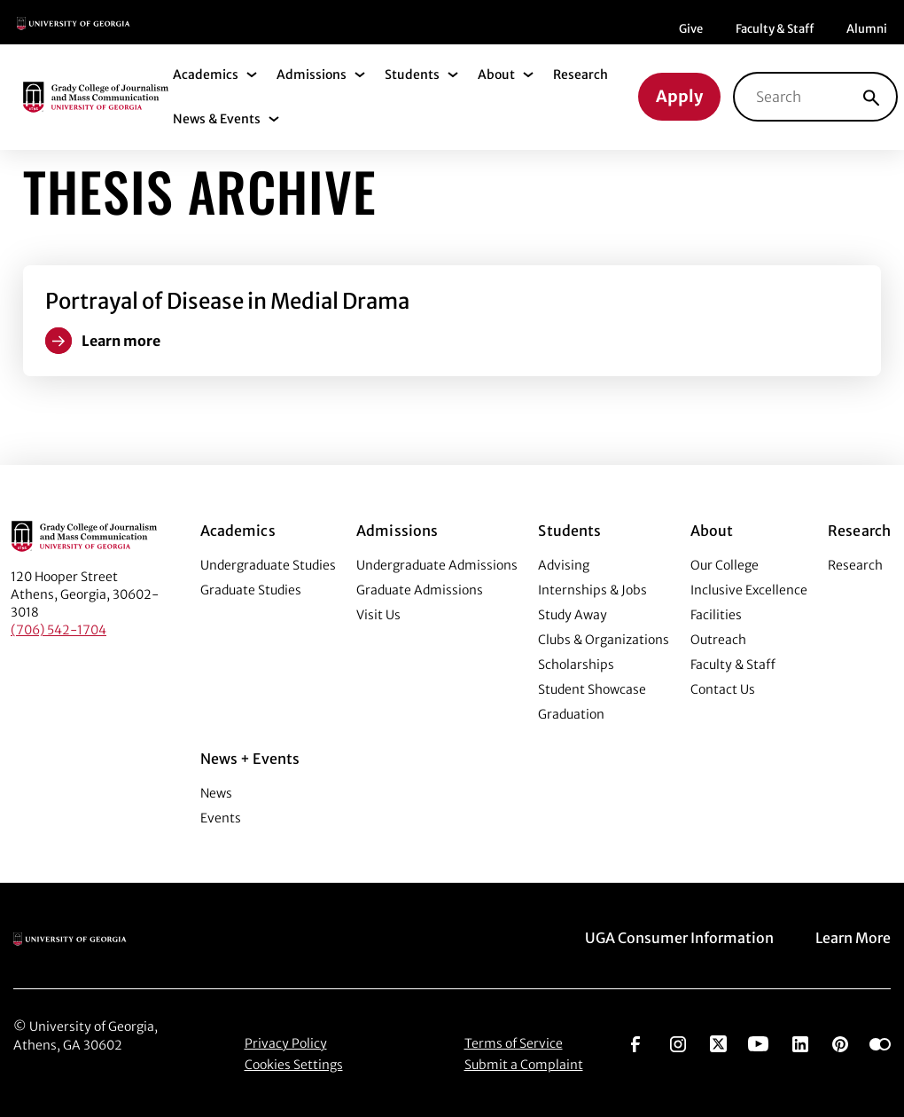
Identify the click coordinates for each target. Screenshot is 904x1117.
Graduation (571, 714)
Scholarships (576, 665)
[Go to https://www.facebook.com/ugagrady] (635, 1042)
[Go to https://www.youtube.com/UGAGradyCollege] (758, 1042)
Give (691, 28)
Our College (724, 565)
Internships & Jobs (592, 590)
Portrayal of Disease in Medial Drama (227, 301)
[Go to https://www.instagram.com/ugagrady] (678, 1042)
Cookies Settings (294, 1065)
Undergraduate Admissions (437, 565)
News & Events (217, 119)
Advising (563, 565)
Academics (205, 75)
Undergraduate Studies (268, 565)
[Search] (871, 96)
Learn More (853, 938)
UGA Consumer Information (679, 938)
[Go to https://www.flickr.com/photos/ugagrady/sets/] (880, 1042)
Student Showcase (592, 689)
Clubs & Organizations (603, 640)
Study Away (572, 615)
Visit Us (378, 615)
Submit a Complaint (523, 1065)
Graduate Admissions (419, 590)
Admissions (312, 75)
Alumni (866, 28)
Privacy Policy (286, 1043)
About (496, 75)
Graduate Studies (250, 590)
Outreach (718, 640)
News (216, 793)
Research (580, 75)
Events (220, 818)
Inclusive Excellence (748, 590)
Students (412, 75)
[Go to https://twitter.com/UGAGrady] (718, 1042)
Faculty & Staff (775, 28)
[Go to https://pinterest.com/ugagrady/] (840, 1042)
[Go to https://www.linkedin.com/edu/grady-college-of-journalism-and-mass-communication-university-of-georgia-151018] (800, 1042)
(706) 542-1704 (58, 630)
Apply (679, 96)
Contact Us (722, 689)
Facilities (716, 615)
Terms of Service (513, 1043)
